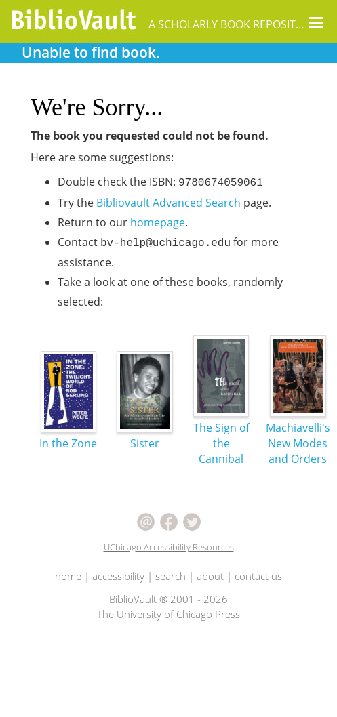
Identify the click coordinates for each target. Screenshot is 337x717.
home (68, 576)
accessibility (118, 576)
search (170, 576)
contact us (258, 576)
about (210, 576)
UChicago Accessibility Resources (169, 547)
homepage (157, 222)
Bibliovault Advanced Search (168, 202)
